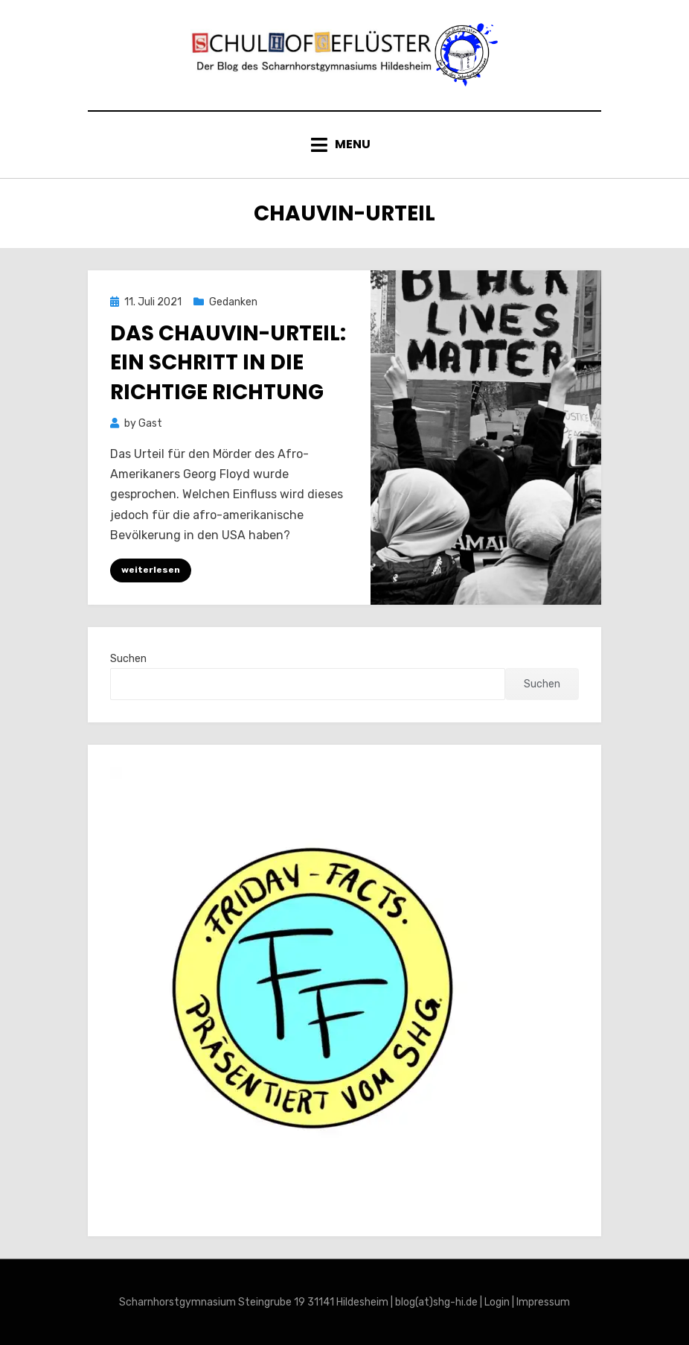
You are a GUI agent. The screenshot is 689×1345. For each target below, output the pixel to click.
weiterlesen (150, 570)
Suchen (128, 658)
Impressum (543, 1302)
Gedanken (233, 302)
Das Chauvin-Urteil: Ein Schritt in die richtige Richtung (228, 362)
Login (497, 1302)
